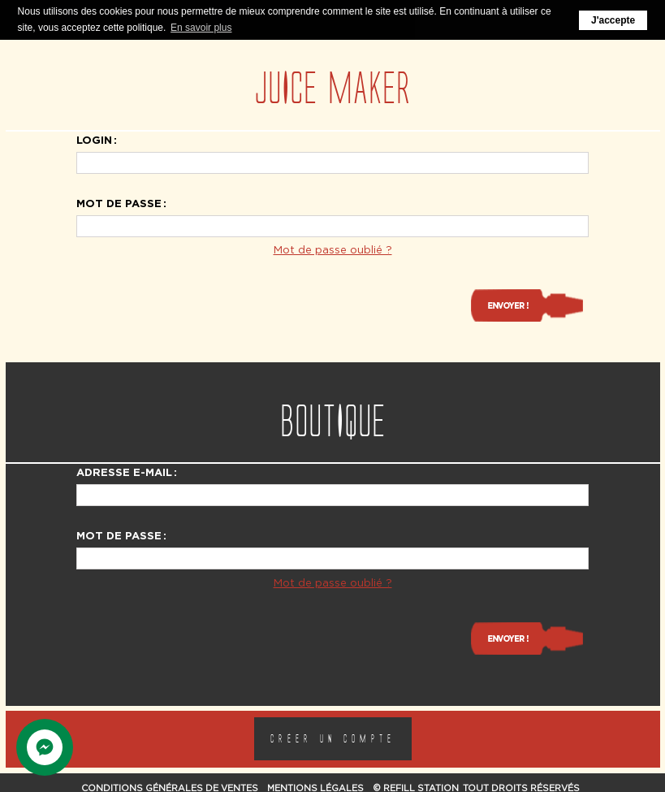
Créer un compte (332, 738)
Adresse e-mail (124, 471)
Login (94, 139)
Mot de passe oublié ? (333, 249)
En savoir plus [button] (201, 27)
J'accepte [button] (613, 20)
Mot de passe (119, 202)
